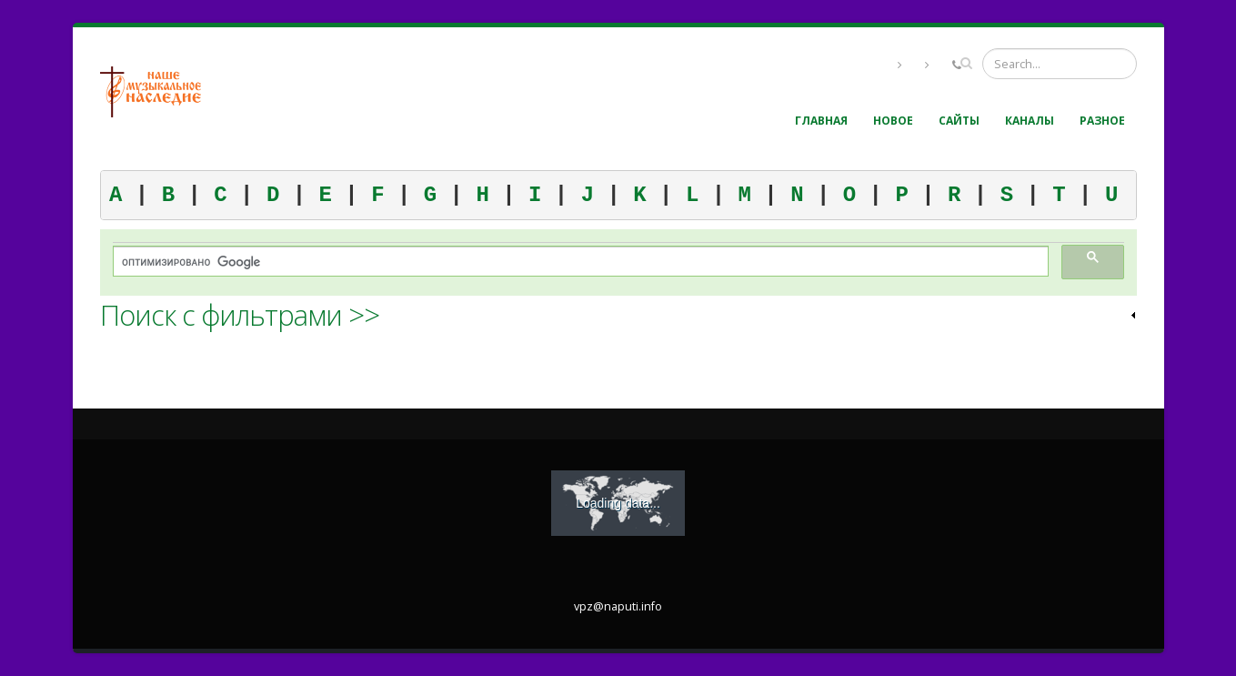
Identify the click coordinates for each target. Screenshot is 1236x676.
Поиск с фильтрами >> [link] (239, 315)
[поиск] (579, 262)
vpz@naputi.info (618, 606)
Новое (893, 120)
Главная (821, 120)
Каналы (1029, 120)
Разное (1102, 120)
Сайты (959, 120)
